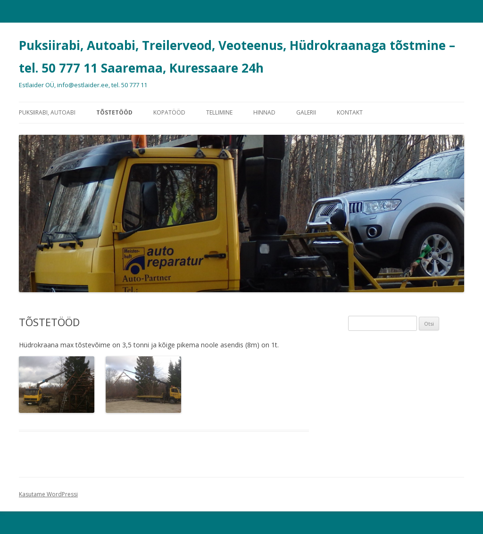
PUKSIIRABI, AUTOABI (47, 112)
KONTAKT (350, 112)
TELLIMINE (219, 112)
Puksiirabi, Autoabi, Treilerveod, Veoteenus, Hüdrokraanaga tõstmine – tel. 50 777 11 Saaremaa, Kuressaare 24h (237, 56)
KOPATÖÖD (169, 112)
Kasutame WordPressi (48, 494)
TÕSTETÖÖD (114, 112)
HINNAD (264, 112)
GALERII (306, 112)
